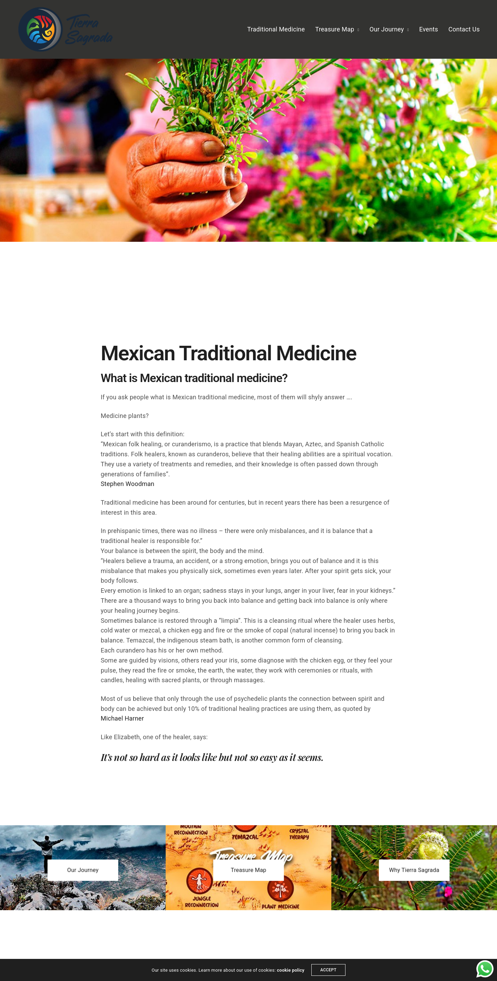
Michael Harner (122, 718)
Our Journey (387, 29)
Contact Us (464, 29)
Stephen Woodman (128, 483)
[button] (82, 870)
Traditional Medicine (276, 29)
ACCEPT (328, 970)
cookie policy (290, 970)
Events (428, 29)
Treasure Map (334, 29)
